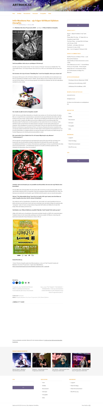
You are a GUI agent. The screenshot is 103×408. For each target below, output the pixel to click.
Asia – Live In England (72, 49)
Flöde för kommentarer (74, 144)
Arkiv (49, 13)
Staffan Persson (71, 56)
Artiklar (19, 13)
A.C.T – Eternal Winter (83, 64)
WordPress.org (72, 147)
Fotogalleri (43, 13)
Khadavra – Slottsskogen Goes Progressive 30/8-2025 (40, 370)
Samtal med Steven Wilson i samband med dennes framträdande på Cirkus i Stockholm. (23, 288)
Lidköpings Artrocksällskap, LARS (77, 86)
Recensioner (27, 13)
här (68, 104)
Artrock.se (22, 5)
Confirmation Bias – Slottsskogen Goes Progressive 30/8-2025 (80, 370)
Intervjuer (35, 13)
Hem (14, 13)
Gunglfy (18, 297)
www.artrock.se (71, 95)
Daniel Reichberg (22, 24)
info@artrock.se (71, 98)
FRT (89, 405)
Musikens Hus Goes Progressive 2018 (30, 297)
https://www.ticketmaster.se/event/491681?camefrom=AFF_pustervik (31, 266)
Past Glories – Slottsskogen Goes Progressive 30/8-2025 (60, 370)
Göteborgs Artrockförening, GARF (77, 83)
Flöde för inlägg (72, 140)
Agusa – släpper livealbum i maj (75, 33)
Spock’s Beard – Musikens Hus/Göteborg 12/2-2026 (19, 370)
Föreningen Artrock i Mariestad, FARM (78, 80)
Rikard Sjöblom (45, 297)
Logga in (70, 137)
